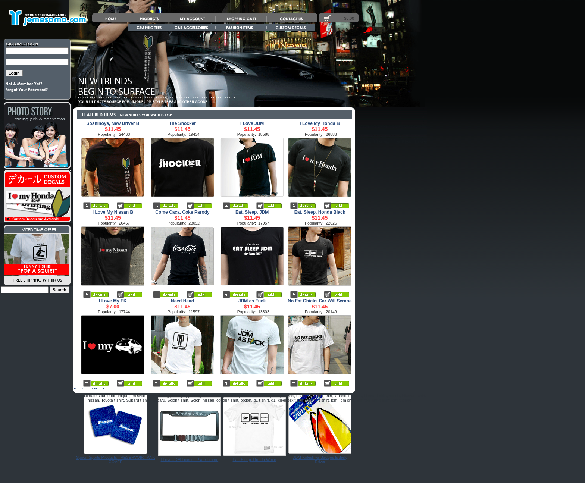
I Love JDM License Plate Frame (190, 459)
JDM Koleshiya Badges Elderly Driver (320, 459)
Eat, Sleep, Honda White (254, 459)
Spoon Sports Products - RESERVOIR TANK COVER (115, 459)
